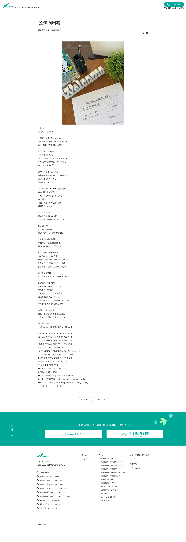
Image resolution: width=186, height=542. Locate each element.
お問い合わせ (174, 4)
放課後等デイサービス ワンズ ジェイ (49, 510)
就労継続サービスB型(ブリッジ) (110, 485)
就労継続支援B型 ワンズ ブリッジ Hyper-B (51, 498)
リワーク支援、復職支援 (108, 506)
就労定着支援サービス (108, 489)
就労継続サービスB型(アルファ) (110, 478)
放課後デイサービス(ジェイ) (109, 496)
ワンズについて (88, 468)
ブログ (132, 468)
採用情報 (133, 473)
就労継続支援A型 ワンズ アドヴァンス (49, 490)
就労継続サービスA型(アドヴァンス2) (112, 475)
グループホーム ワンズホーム (47, 518)
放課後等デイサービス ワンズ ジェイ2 (49, 514)
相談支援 (104, 503)
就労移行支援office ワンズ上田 (48, 486)
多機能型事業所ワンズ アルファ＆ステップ (51, 502)
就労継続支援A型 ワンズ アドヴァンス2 (50, 494)
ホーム (84, 464)
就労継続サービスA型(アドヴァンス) (112, 471)
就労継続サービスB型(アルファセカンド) (113, 482)
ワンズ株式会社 (43, 482)
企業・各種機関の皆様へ (140, 464)
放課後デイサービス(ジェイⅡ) (110, 499)
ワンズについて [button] (164, 10)
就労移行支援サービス (108, 468)
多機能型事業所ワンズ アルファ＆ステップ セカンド (53, 506)
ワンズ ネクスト (56, 35)
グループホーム (105, 510)
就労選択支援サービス (108, 492)
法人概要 (178, 9)
